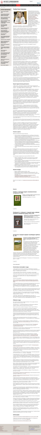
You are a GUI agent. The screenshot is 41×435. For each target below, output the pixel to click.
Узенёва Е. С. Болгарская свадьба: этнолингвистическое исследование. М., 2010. (25, 192)
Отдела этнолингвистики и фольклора (33, 15)
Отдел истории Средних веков (4, 12)
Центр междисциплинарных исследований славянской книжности (5, 37)
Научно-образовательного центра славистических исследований (33, 17)
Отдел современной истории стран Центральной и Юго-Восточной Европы (5, 53)
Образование (31, 5)
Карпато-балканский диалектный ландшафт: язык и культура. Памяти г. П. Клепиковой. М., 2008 (25, 335)
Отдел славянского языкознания (4, 50)
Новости (6, 5)
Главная (1, 7)
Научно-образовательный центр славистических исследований (5, 62)
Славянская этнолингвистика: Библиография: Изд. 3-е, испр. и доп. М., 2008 (25, 416)
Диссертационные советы (24, 5)
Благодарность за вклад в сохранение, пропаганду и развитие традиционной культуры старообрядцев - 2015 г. (25, 175)
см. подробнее (27, 419)
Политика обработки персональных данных (18, 430)
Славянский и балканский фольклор (24, 321)
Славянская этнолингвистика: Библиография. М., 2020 (22, 420)
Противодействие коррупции (3, 430)
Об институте (2, 5)
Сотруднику (35, 5)
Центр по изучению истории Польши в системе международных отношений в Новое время (5, 21)
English (38, 5)
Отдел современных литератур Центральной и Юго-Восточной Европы (5, 31)
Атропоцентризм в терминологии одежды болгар (21, 372)
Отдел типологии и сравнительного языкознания (4, 57)
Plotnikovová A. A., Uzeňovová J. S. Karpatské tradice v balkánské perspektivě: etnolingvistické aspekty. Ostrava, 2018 (26, 213)
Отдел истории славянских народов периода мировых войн (5, 48)
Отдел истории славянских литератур (5, 45)
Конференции (10, 5)
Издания (14, 5)
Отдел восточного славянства (5, 39)
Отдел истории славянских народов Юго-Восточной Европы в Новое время (5, 15)
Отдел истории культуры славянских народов (5, 28)
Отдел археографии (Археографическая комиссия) (4, 25)
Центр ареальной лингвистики (3, 34)
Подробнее (15, 208)
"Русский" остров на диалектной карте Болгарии (21, 375)
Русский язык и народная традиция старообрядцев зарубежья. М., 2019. (26, 235)
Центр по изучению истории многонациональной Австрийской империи (5, 18)
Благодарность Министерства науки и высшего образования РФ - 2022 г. (27, 176)
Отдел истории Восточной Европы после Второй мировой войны (5, 42)
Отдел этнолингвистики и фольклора (5, 60)
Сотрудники (18, 5)
